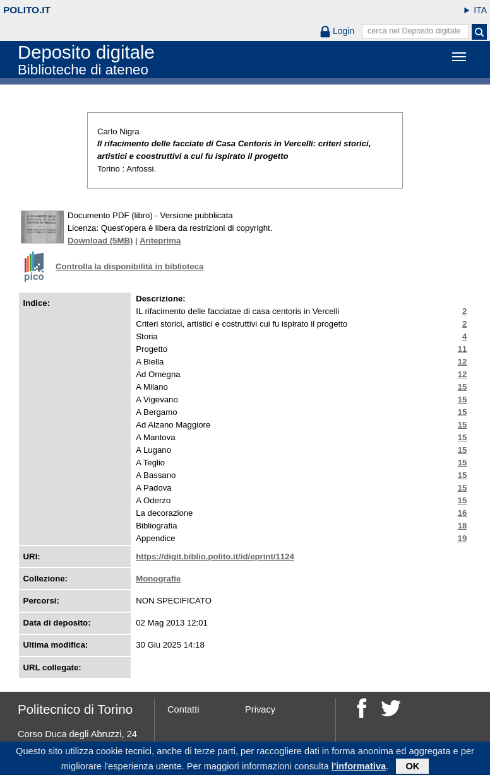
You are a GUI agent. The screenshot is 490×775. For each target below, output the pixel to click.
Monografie (158, 578)
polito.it (27, 9)
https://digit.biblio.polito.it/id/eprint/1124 (215, 556)
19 (462, 538)
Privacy (260, 709)
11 (462, 349)
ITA (480, 10)
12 (462, 361)
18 (462, 525)
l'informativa (359, 768)
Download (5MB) (100, 240)
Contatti (183, 709)
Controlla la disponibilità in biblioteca (129, 266)
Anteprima (160, 240)
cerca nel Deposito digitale (414, 30)
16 (462, 513)
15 (462, 387)
